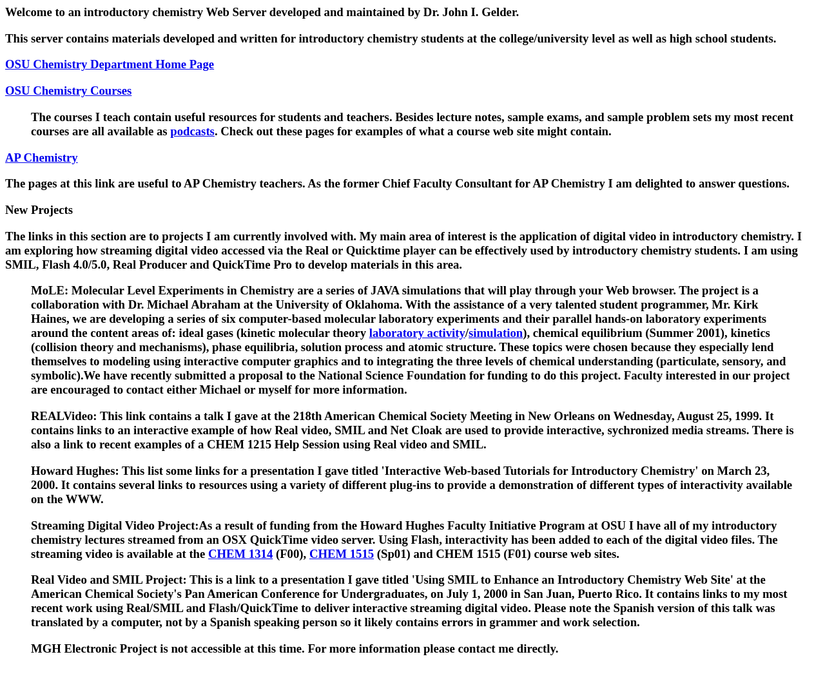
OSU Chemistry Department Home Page (109, 64)
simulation (496, 333)
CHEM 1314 (240, 554)
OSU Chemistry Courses (68, 90)
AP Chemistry (41, 157)
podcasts (192, 131)
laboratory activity (417, 333)
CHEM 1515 (341, 554)
